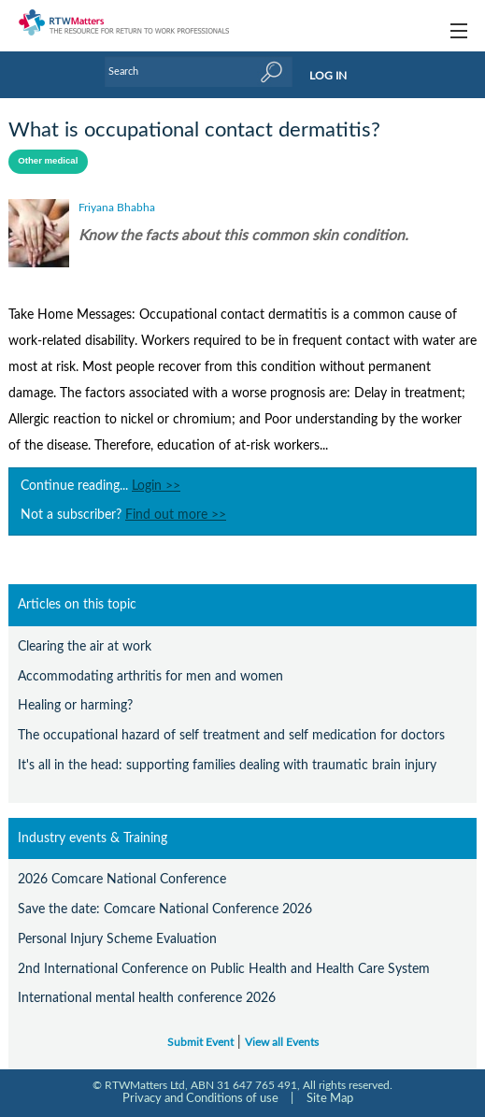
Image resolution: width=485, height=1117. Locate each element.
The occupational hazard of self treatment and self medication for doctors (231, 735)
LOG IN (328, 75)
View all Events (282, 1043)
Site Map (330, 1098)
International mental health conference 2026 (147, 998)
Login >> (156, 486)
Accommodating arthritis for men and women (150, 676)
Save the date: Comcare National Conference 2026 (165, 909)
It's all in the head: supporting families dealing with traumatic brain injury (227, 765)
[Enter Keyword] (199, 71)
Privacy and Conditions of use (200, 1098)
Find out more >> (175, 515)
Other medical (48, 160)
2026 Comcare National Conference (122, 879)
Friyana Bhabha (116, 207)
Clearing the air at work (84, 646)
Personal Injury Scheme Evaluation (117, 939)
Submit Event (200, 1043)
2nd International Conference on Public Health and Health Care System (224, 969)
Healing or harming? (75, 705)
